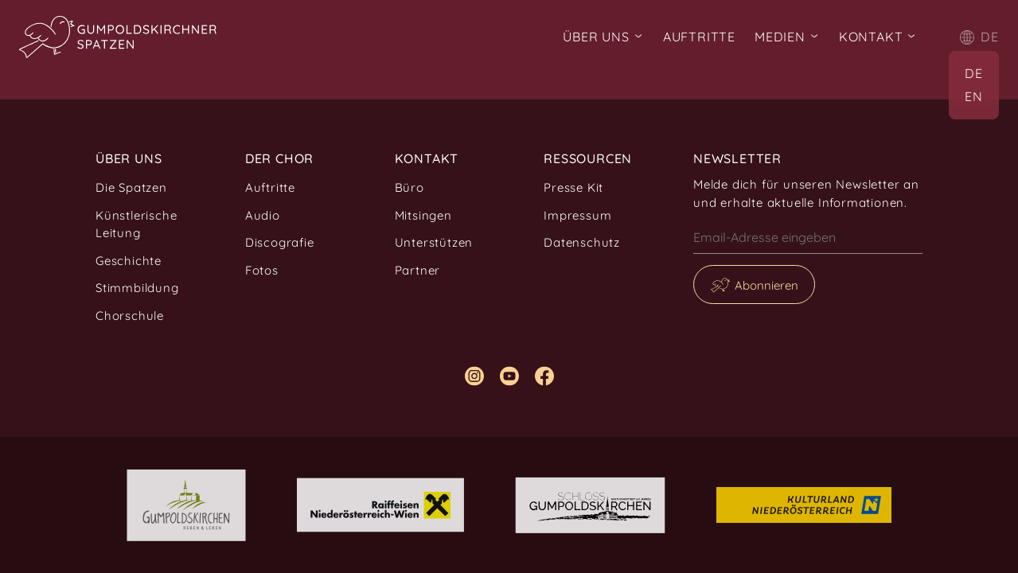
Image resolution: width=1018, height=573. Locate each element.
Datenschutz (582, 242)
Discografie (279, 242)
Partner (418, 270)
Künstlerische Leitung (136, 224)
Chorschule (130, 315)
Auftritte (699, 37)
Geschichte (129, 260)
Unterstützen (434, 242)
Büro (409, 187)
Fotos (262, 270)
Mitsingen (423, 215)
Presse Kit (573, 187)
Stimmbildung (137, 287)
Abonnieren (766, 285)
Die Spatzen (131, 187)
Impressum (577, 215)
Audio (262, 215)
